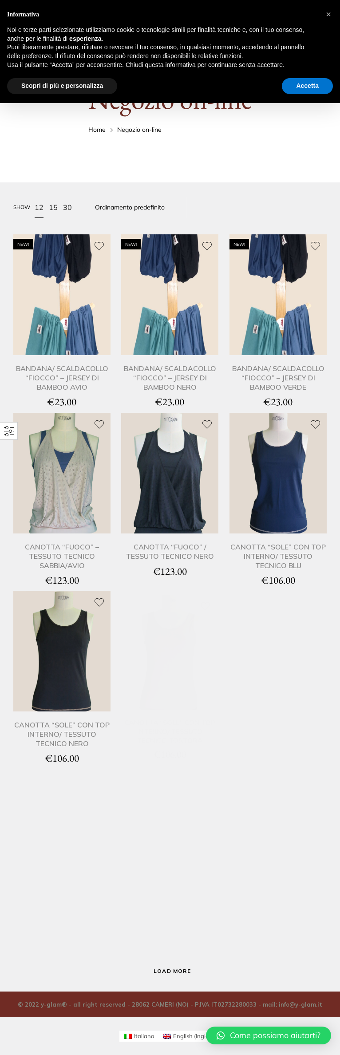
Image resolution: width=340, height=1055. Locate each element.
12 (39, 207)
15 (53, 207)
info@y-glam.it (300, 1004)
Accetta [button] (307, 85)
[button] (268, 1035)
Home (97, 130)
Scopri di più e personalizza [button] (62, 85)
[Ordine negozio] (136, 207)
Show (21, 207)
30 (67, 207)
